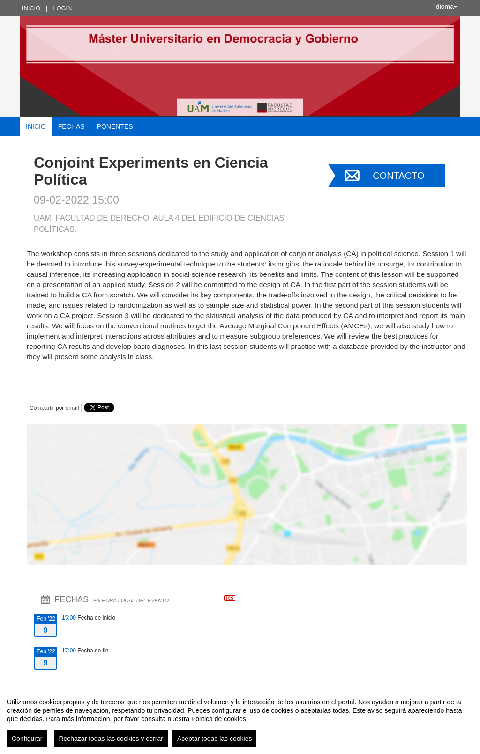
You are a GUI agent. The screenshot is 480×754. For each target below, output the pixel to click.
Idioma (446, 6)
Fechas (71, 126)
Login (62, 8)
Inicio (31, 8)
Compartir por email (54, 408)
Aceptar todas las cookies (214, 738)
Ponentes (115, 126)
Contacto (398, 175)
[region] (240, 719)
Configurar (27, 738)
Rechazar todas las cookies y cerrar (111, 738)
